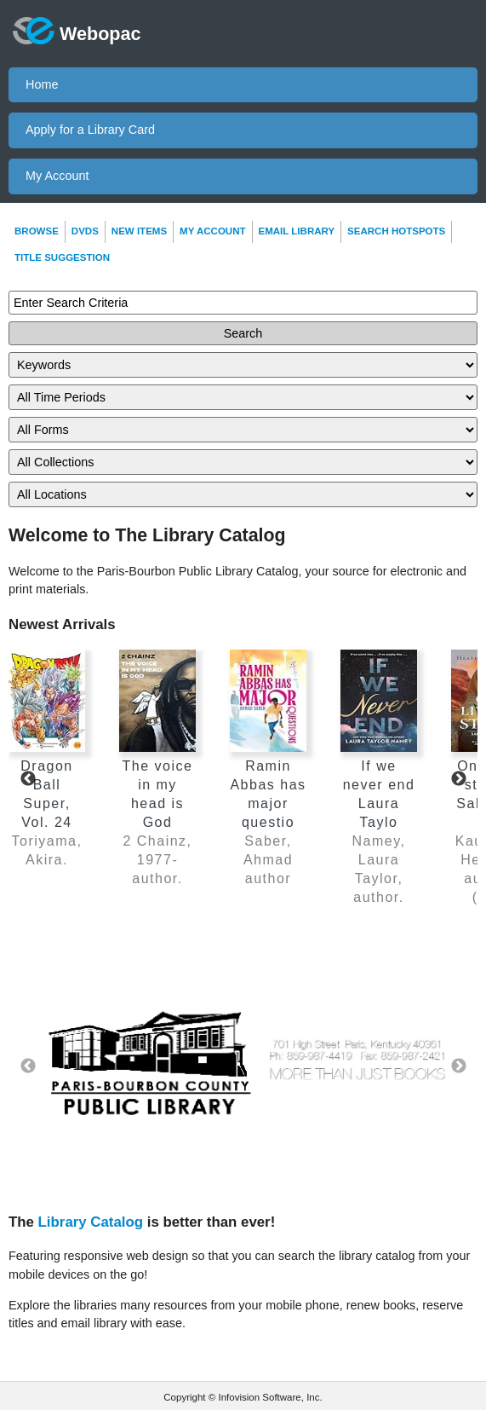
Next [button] (458, 1066)
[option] (243, 1066)
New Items (139, 231)
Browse (36, 231)
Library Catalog (90, 1222)
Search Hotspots (396, 231)
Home (42, 84)
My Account (57, 175)
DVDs (85, 231)
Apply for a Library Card (90, 129)
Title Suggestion (62, 257)
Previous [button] (27, 1066)
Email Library (297, 231)
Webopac (77, 30)
